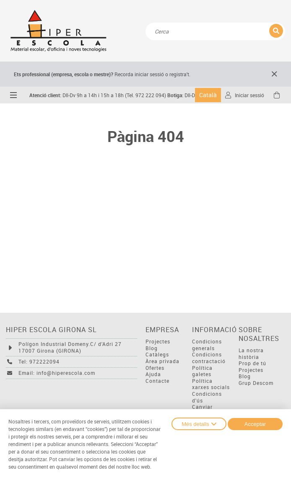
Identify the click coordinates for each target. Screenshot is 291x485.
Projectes (158, 341)
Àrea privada (162, 361)
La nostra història (251, 353)
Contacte (157, 381)
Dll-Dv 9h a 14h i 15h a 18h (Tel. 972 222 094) (97, 95)
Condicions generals (207, 344)
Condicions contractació (209, 357)
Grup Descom (256, 383)
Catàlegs (157, 354)
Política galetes (202, 371)
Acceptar (255, 424)
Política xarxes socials (211, 384)
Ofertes (155, 368)
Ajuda (153, 374)
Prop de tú (252, 363)
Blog (152, 348)
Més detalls (199, 424)
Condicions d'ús (207, 397)
